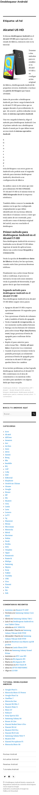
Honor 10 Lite (10, 721)
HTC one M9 (21, 656)
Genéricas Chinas (12, 483)
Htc (6, 498)
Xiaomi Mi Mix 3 (12, 704)
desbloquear (13, 392)
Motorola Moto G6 (12, 744)
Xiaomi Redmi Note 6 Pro (15, 724)
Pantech (8, 558)
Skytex (8, 567)
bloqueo (6, 392)
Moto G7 (8, 710)
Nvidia (8, 544)
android (27, 390)
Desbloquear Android (13, 1)
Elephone (9, 481)
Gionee (8, 486)
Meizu (7, 524)
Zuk (6, 593)
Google (8, 489)
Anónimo (9, 610)
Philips (8, 561)
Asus (7, 449)
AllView (8, 437)
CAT (7, 469)
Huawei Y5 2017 (22, 610)
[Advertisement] (19, 9)
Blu (6, 460)
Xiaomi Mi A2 (10, 727)
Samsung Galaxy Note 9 (15, 736)
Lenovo (8, 512)
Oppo (7, 553)
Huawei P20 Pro (11, 730)
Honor (8, 492)
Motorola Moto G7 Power (15, 693)
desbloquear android (26, 392)
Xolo (7, 587)
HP (6, 495)
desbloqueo (7, 394)
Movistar (9, 535)
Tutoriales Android (11, 769)
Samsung (9, 564)
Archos (8, 446)
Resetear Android (10, 764)
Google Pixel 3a (11, 695)
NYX (7, 547)
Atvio (7, 452)
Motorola (9, 530)
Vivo (7, 581)
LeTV (7, 515)
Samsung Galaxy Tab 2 (22, 619)
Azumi (8, 455)
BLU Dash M (21, 665)
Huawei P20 (10, 739)
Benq (7, 458)
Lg (6, 518)
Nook (7, 541)
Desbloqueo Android (10, 388)
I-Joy (7, 504)
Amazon (8, 440)
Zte (6, 590)
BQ (6, 466)
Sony (7, 570)
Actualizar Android (11, 759)
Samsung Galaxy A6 (13, 718)
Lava (7, 509)
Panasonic (9, 556)
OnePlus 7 (9, 698)
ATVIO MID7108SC (19, 668)
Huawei (8, 501)
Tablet (7, 573)
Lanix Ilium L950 (20, 647)
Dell (7, 475)
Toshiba (8, 576)
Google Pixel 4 (11, 690)
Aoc (6, 443)
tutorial (26, 394)
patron (14, 394)
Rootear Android (10, 754)
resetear (20, 394)
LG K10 (15, 671)
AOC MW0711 (19, 627)
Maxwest (9, 521)
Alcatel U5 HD (13, 30)
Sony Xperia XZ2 (12, 716)
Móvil (7, 532)
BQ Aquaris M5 (19, 659)
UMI (7, 579)
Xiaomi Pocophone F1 (14, 742)
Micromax (9, 527)
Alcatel (5, 390)
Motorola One (11, 701)
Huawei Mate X (11, 707)
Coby (7, 472)
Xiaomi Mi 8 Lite (12, 733)
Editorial (8, 478)
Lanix (7, 507)
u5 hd (31, 394)
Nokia (7, 538)
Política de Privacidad (10, 791)
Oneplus (8, 550)
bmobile (8, 463)
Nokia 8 (8, 713)
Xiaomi (8, 584)
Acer (7, 432)
